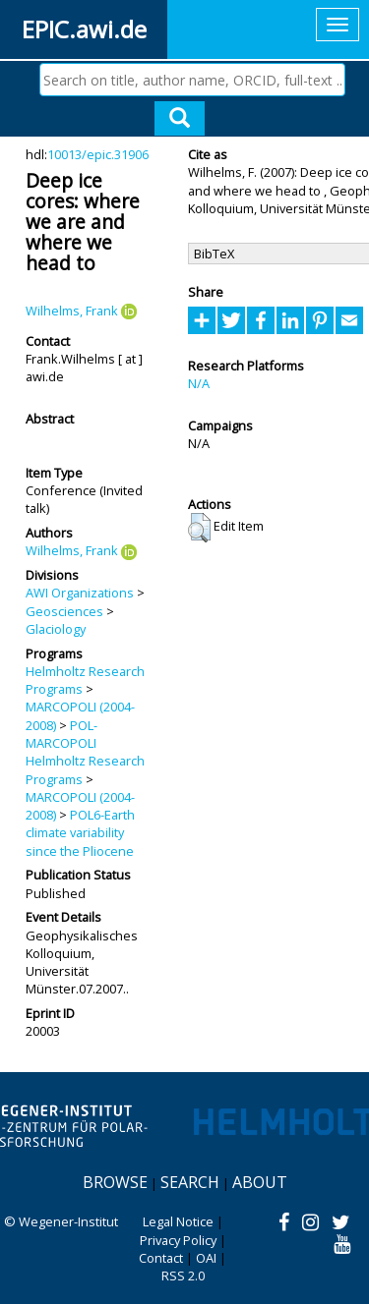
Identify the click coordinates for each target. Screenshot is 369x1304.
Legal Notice (178, 1221)
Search (189, 1182)
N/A (199, 383)
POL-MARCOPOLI (61, 734)
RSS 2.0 (183, 1275)
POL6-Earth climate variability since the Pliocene (80, 833)
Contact (161, 1258)
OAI (206, 1258)
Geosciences (64, 611)
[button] (199, 527)
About (259, 1182)
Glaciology (56, 629)
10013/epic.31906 (98, 154)
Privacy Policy (178, 1240)
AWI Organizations (80, 592)
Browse (115, 1182)
